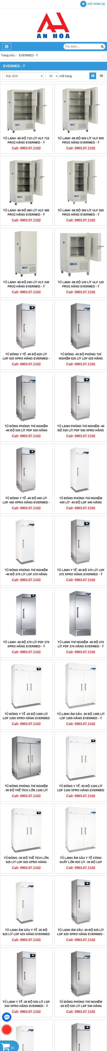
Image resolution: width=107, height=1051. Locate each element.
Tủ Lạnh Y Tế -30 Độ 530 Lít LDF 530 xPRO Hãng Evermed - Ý (26, 1004)
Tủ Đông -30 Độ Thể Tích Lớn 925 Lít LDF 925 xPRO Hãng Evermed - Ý (26, 862)
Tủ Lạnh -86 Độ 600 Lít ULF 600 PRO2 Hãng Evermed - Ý (81, 140)
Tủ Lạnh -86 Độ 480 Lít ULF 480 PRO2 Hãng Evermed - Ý (26, 212)
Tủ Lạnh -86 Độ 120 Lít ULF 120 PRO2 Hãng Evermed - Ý (81, 284)
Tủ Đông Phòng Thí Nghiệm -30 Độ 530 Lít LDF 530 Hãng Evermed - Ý (80, 1006)
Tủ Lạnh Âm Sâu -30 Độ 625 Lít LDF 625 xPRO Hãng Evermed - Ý (80, 934)
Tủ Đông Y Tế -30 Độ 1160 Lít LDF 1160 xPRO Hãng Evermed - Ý (80, 790)
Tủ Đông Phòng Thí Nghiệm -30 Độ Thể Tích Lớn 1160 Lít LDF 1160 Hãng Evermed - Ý (26, 790)
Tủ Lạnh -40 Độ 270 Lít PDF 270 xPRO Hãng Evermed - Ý (26, 644)
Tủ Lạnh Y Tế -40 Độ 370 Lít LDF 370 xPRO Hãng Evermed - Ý (80, 572)
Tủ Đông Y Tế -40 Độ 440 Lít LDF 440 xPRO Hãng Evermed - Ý (26, 502)
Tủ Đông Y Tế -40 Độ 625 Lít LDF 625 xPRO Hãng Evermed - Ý (26, 358)
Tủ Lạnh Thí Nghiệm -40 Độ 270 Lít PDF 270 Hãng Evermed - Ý (81, 644)
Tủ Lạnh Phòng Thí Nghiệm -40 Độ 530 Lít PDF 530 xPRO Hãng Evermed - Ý (80, 430)
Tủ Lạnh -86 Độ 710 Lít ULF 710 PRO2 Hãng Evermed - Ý (26, 140)
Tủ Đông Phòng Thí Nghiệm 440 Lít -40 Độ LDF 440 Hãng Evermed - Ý (80, 502)
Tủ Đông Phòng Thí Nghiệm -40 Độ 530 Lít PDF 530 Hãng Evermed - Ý (26, 430)
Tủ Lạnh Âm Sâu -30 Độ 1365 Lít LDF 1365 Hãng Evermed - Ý (81, 716)
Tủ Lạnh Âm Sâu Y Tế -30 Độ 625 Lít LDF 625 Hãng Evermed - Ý (26, 934)
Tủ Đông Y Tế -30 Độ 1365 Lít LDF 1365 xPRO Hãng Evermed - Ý (26, 718)
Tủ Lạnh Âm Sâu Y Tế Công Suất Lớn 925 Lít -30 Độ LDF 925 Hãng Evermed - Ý (80, 862)
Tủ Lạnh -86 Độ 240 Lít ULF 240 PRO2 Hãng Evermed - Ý (26, 284)
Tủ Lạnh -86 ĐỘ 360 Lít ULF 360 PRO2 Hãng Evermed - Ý (81, 212)
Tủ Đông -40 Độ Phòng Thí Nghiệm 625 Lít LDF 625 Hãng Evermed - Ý (81, 358)
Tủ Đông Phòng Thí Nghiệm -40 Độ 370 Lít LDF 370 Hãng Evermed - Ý (26, 574)
